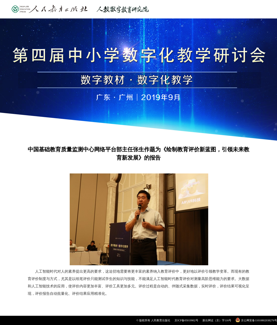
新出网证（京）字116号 (217, 320)
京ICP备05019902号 (186, 320)
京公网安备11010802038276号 (259, 320)
